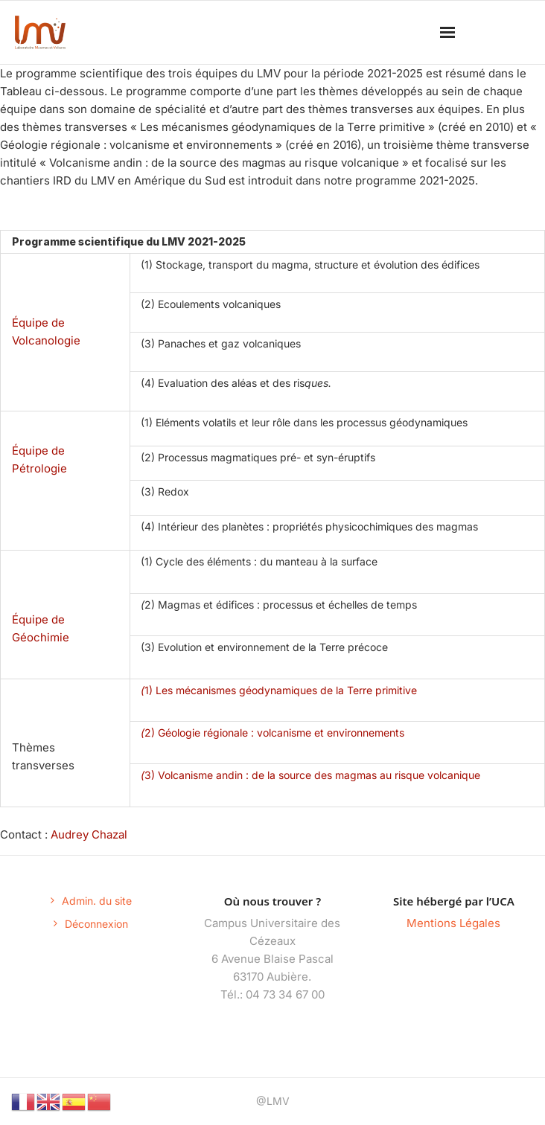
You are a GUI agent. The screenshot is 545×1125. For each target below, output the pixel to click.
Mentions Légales (453, 923)
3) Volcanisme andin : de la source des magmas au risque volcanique (310, 775)
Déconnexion (96, 923)
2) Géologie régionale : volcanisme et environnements (272, 732)
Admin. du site (97, 900)
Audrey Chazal (90, 834)
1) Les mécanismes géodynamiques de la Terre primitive (279, 690)
